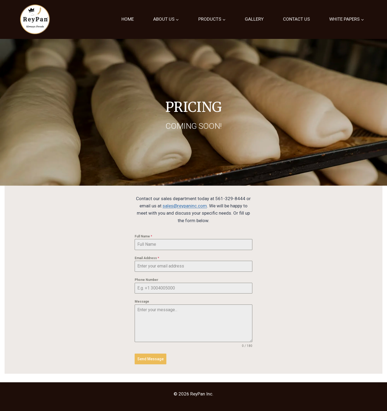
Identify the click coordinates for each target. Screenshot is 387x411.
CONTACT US (296, 19)
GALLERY (254, 19)
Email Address (147, 258)
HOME (127, 19)
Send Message (150, 359)
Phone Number (146, 280)
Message (142, 301)
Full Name (143, 236)
